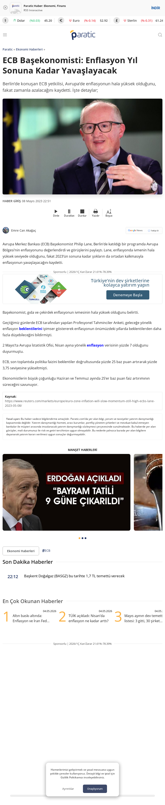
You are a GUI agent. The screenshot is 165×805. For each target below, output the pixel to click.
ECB (46, 551)
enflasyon (95, 345)
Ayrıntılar (68, 789)
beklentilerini (30, 328)
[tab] (79, 538)
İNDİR (155, 8)
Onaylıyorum (95, 788)
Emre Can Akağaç (23, 230)
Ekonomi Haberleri (29, 49)
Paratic (8, 49)
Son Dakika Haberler (28, 561)
